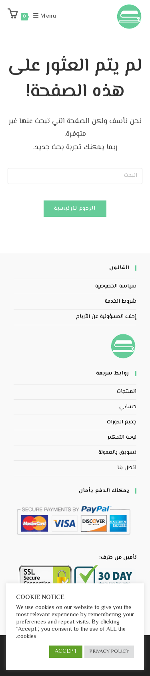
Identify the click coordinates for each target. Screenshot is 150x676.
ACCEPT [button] (66, 651)
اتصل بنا (126, 467)
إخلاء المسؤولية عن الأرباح (106, 316)
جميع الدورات (121, 422)
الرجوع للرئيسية (75, 208)
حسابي (127, 407)
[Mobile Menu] (49, 16)
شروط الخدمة (120, 301)
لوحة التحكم (122, 437)
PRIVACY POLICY (109, 652)
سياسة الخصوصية (115, 286)
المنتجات (126, 391)
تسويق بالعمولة (117, 452)
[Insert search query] (75, 176)
